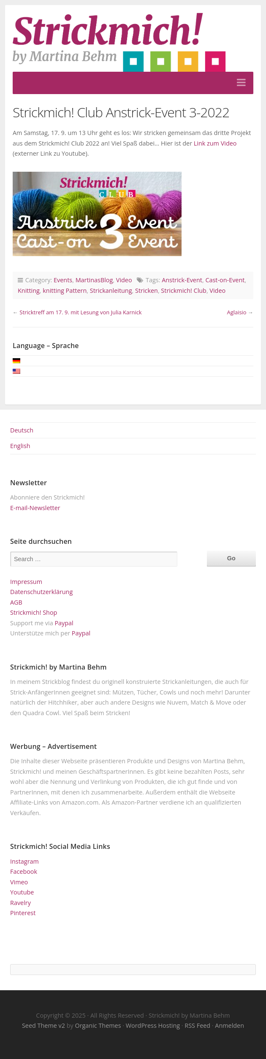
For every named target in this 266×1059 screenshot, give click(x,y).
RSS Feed (197, 1025)
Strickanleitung (111, 290)
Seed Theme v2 (43, 1025)
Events (63, 280)
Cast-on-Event (224, 280)
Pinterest (22, 913)
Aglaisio (236, 312)
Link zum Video (215, 143)
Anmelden (229, 1025)
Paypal (63, 623)
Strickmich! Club (183, 290)
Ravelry (20, 903)
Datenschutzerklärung (41, 592)
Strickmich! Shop (33, 612)
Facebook (23, 871)
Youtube (22, 892)
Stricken (146, 290)
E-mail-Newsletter (35, 508)
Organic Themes (98, 1025)
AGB (16, 602)
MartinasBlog (94, 280)
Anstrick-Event (182, 280)
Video (124, 280)
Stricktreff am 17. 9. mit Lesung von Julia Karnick (80, 312)
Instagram (24, 861)
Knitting (29, 290)
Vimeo (19, 882)
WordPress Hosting (153, 1025)
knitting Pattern (65, 290)
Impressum (26, 582)
